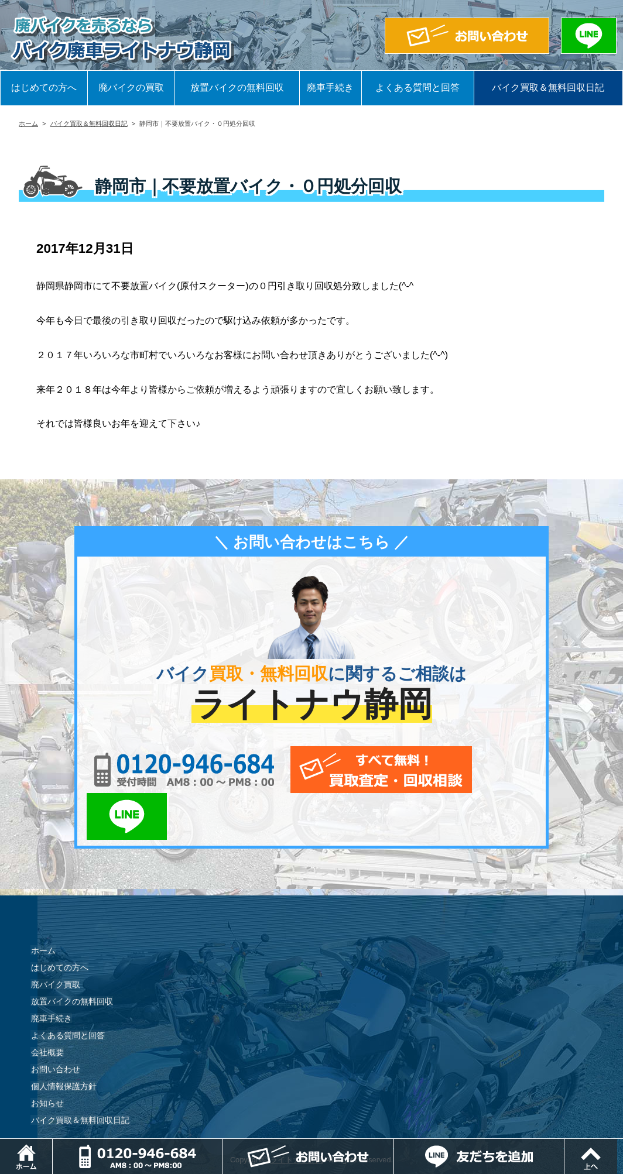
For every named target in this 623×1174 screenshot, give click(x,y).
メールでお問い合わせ (366, 769)
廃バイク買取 (55, 937)
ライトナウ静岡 (296, 1112)
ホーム (28, 123)
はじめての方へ (44, 87)
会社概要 (46, 1005)
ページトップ (622, 1144)
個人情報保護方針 (63, 1039)
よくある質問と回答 (417, 87)
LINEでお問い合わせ (500, 769)
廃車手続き (330, 87)
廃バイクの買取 (131, 87)
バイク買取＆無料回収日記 (548, 87)
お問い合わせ (55, 1022)
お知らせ (46, 1056)
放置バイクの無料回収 (237, 87)
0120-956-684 (176, 769)
